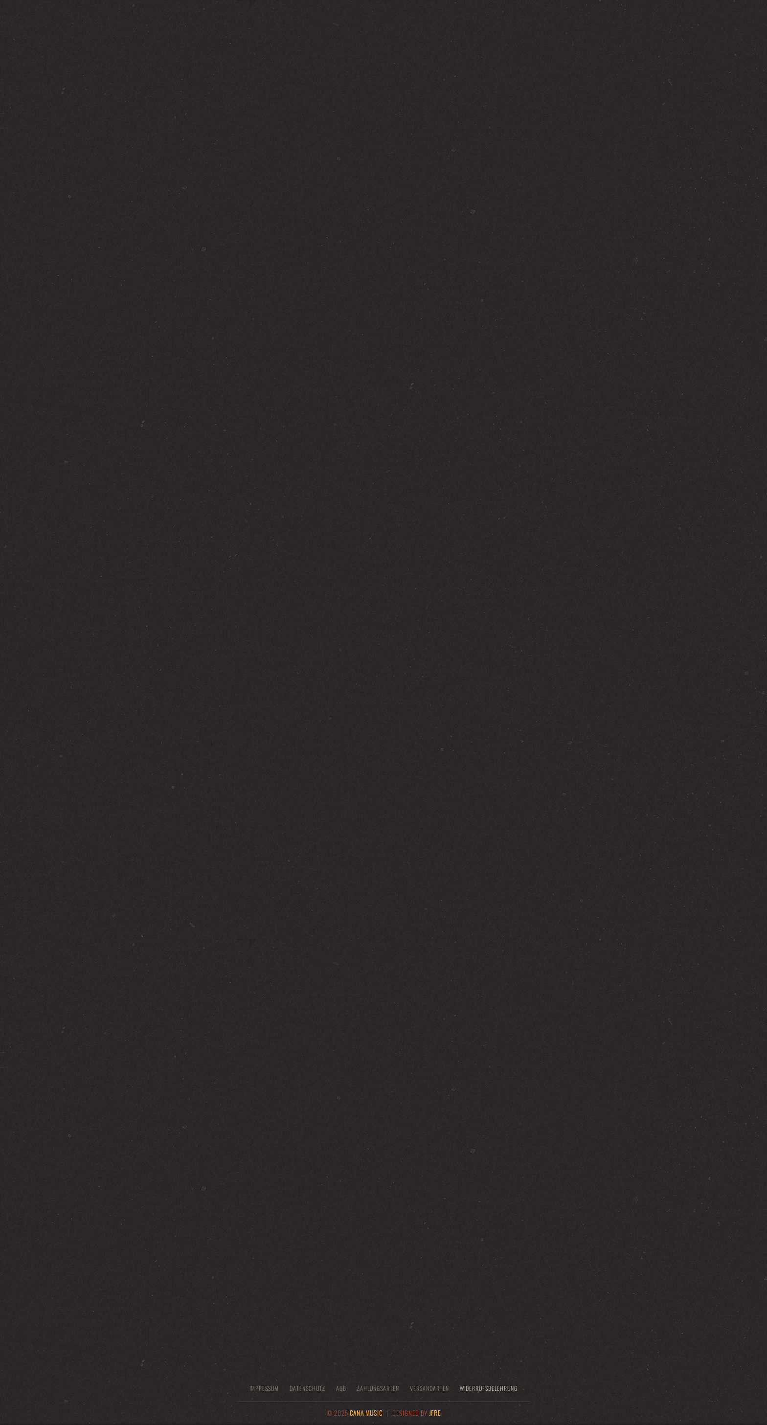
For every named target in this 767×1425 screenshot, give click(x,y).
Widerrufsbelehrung (489, 1388)
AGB (341, 1388)
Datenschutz (307, 1388)
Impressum (264, 1388)
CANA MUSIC (366, 1413)
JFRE (435, 1413)
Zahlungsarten (378, 1388)
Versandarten (429, 1388)
